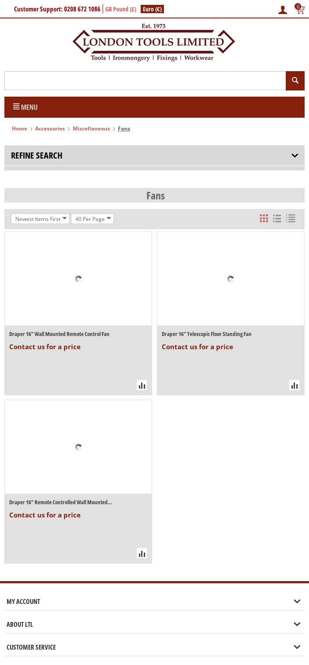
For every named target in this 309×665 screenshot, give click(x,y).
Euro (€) (152, 9)
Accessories (50, 128)
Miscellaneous (91, 128)
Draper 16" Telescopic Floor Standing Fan (207, 334)
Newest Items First (41, 218)
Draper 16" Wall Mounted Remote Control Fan (59, 334)
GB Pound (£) (120, 9)
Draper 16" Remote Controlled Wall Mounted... (60, 502)
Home (19, 128)
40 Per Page (93, 218)
